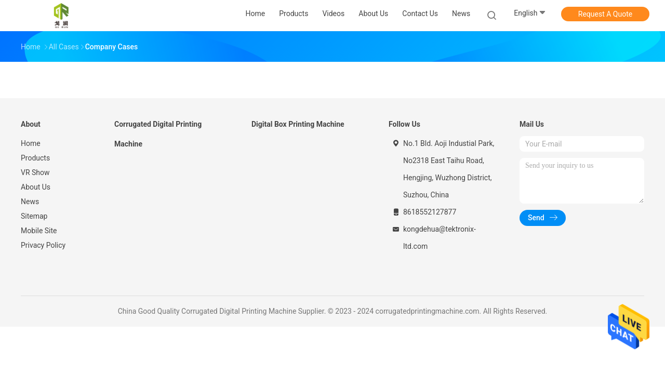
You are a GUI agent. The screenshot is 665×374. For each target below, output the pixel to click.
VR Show (35, 172)
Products (35, 158)
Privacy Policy (43, 245)
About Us (35, 187)
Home (31, 143)
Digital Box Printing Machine (297, 124)
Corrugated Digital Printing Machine (158, 134)
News (30, 201)
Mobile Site (39, 230)
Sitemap (34, 216)
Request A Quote (605, 14)
